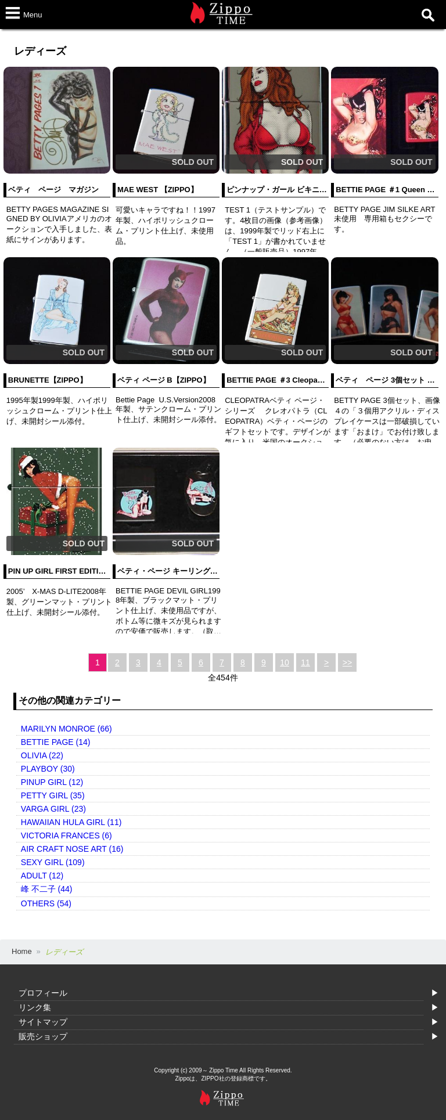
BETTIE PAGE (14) (56, 742)
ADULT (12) (42, 875)
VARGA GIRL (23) (53, 808)
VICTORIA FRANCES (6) (66, 835)
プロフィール (43, 992)
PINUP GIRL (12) (52, 782)
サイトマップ (43, 1022)
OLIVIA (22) (42, 755)
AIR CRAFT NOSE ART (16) (72, 848)
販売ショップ (43, 1036)
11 (305, 662)
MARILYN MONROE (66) (66, 728)
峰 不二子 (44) (47, 889)
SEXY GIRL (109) (53, 862)
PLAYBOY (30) (48, 768)
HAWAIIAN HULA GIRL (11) (71, 822)
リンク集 (35, 1007)
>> (347, 662)
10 (284, 662)
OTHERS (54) (46, 903)
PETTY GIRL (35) (53, 795)
